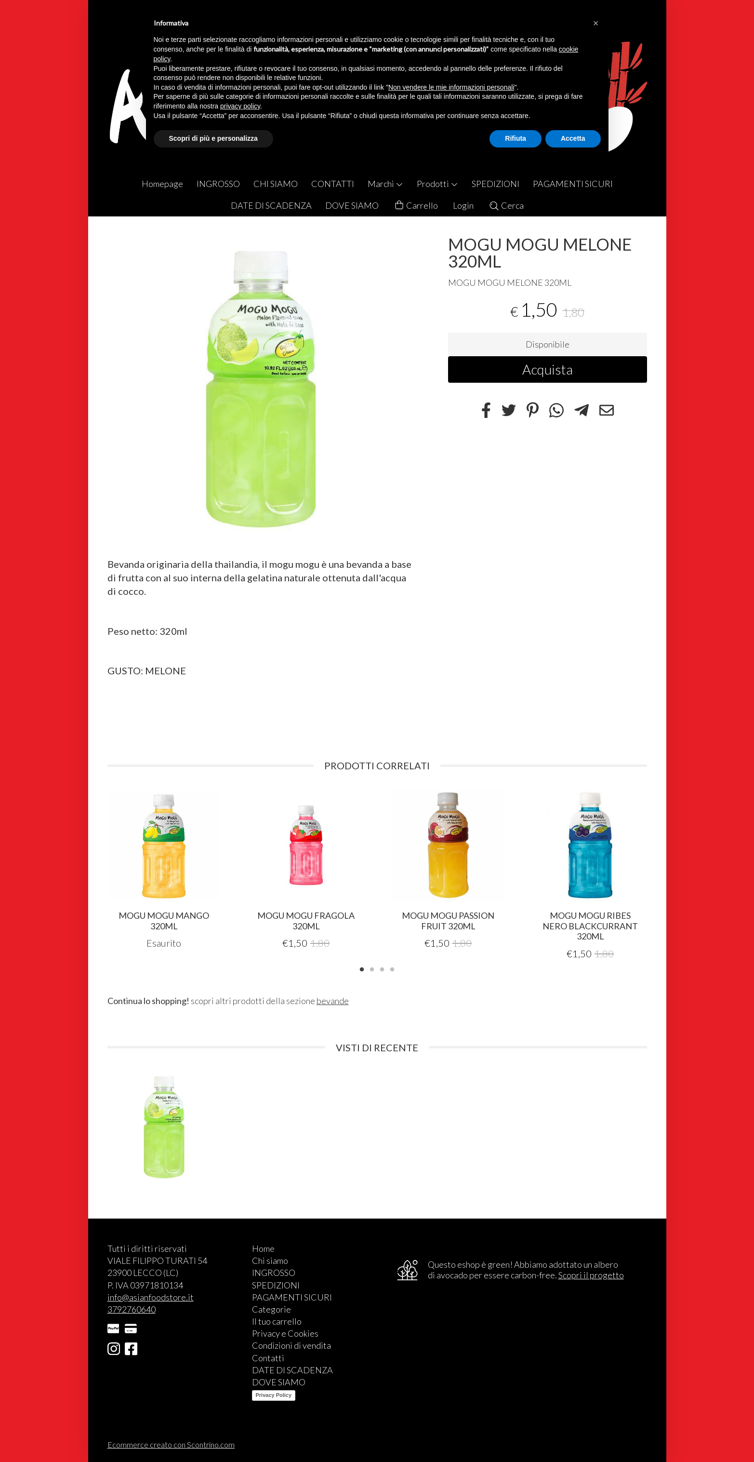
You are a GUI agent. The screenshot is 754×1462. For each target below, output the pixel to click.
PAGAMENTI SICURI (573, 183)
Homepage (162, 183)
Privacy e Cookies (285, 1333)
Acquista (547, 369)
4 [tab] (392, 968)
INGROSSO (218, 183)
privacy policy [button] (240, 106)
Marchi (385, 183)
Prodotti (437, 183)
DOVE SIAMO (352, 205)
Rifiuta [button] (515, 138)
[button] (596, 23)
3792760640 (131, 1309)
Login (463, 205)
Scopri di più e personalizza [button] (213, 138)
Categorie (271, 1309)
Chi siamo (270, 1260)
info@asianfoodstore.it (150, 1297)
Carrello (416, 206)
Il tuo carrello (277, 1321)
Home (263, 1248)
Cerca (506, 205)
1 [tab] (361, 968)
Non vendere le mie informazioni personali (451, 87)
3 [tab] (382, 968)
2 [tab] (372, 968)
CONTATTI (332, 183)
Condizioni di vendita (291, 1345)
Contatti (268, 1358)
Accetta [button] (573, 138)
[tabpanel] (164, 869)
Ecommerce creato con (171, 1444)
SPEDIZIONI (495, 183)
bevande (333, 1000)
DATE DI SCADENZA (271, 205)
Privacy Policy (274, 1395)
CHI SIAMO (275, 183)
